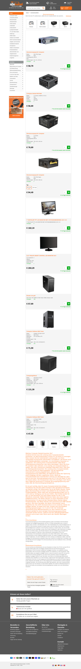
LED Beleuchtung (17, 68)
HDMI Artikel (17, 36)
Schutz (17, 81)
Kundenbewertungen (46, 631)
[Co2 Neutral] (52, 658)
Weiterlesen (68, 16)
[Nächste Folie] (71, 24)
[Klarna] (14, 658)
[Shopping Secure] (43, 658)
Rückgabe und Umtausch (63, 629)
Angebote (12, 57)
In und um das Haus (17, 74)
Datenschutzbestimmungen (19, 663)
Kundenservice (61, 646)
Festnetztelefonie (17, 50)
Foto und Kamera (17, 72)
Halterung (17, 34)
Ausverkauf (12, 90)
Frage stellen (60, 648)
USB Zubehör (17, 24)
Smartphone (17, 46)
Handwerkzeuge (17, 87)
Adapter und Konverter (17, 42)
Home (27, 12)
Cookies (28, 663)
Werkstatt (17, 89)
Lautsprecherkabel (17, 30)
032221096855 (53, 581)
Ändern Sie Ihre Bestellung (16, 633)
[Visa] (36, 658)
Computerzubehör (17, 18)
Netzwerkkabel (17, 20)
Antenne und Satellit (17, 38)
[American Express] (27, 658)
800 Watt (29, 187)
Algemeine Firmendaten (63, 644)
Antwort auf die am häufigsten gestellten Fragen (36, 586)
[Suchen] (43, 8)
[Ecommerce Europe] (48, 658)
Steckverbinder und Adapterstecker (17, 53)
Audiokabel (17, 26)
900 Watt (35, 187)
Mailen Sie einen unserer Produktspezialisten (57, 585)
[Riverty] (17, 658)
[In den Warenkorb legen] (68, 66)
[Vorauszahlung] (39, 658)
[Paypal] (11, 658)
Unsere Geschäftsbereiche (48, 629)
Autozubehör (17, 78)
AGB (11, 663)
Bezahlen (12, 637)
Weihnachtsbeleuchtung (17, 70)
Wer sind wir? (45, 627)
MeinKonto (54, 8)
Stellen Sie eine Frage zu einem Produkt (36, 582)
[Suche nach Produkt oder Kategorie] (35, 8)
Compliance (60, 637)
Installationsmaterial (17, 44)
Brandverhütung (17, 83)
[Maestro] (30, 658)
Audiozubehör (17, 28)
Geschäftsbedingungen (31, 633)
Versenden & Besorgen (15, 631)
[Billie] (20, 658)
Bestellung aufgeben (14, 629)
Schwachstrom (17, 85)
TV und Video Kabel (17, 32)
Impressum (60, 650)
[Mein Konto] (51, 8)
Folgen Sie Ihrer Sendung (16, 639)
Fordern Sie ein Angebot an (32, 629)
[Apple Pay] (24, 658)
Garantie (59, 635)
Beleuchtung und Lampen (17, 66)
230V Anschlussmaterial (17, 40)
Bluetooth (17, 64)
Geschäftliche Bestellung (31, 631)
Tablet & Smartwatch (17, 48)
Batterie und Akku (17, 76)
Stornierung (12, 635)
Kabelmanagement (17, 56)
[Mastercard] (33, 658)
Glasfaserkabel (17, 22)
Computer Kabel (17, 16)
